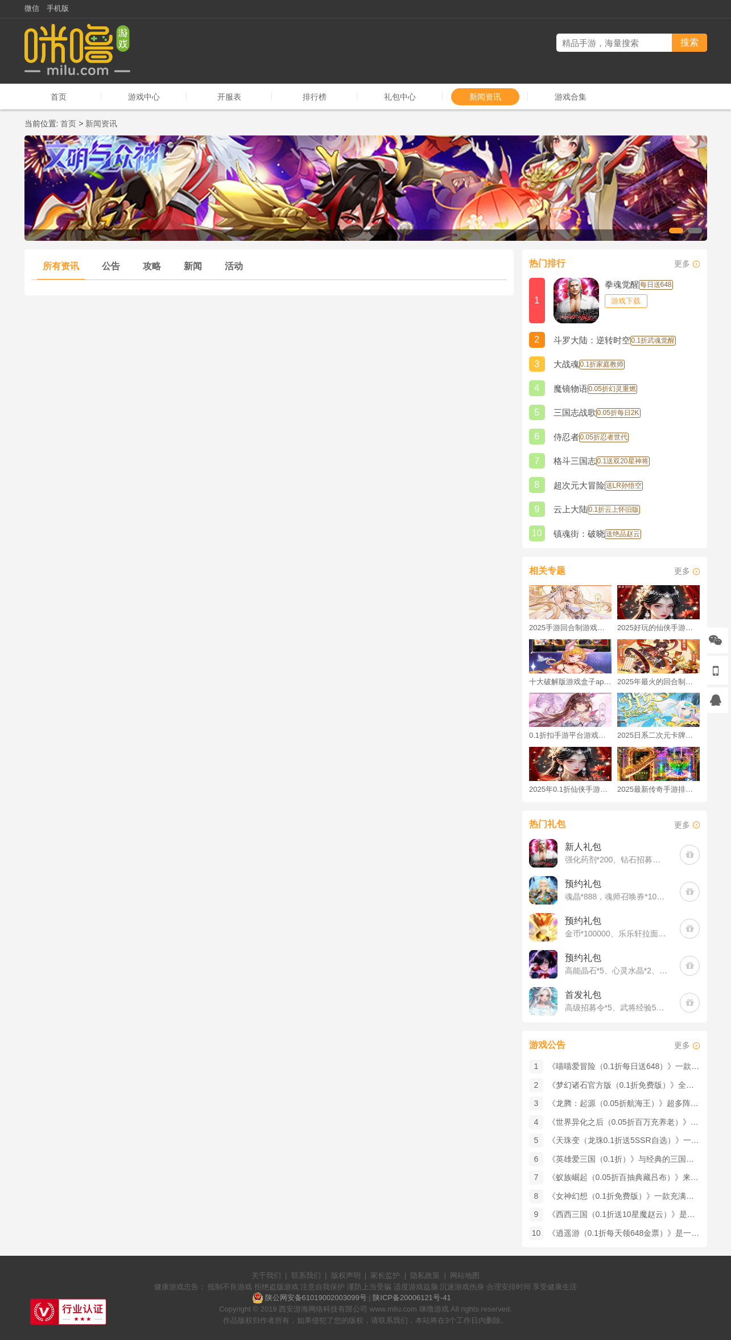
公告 (111, 266)
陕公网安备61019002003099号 (316, 1297)
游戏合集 (571, 96)
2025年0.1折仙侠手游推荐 (570, 789)
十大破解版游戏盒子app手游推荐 (570, 681)
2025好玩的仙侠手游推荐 (658, 627)
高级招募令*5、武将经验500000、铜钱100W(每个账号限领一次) (617, 1007)
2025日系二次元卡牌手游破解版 (658, 735)
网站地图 (465, 1275)
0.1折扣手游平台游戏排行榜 (570, 735)
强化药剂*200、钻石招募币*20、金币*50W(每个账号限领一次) (617, 859)
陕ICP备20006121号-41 (412, 1297)
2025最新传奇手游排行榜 (658, 789)
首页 (59, 96)
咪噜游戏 (434, 1309)
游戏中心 (144, 96)
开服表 (229, 96)
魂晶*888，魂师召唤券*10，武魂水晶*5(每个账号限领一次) (617, 896)
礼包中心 (400, 96)
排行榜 (315, 96)
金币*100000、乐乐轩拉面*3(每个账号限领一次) (617, 933)
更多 (682, 263)
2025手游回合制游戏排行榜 (570, 627)
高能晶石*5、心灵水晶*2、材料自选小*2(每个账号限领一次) (617, 970)
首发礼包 (583, 995)
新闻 (193, 266)
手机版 (58, 8)
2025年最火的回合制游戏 (658, 681)
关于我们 (266, 1275)
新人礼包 (583, 847)
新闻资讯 (485, 96)
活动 (234, 266)
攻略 (152, 266)
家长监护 (385, 1275)
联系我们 (306, 1275)
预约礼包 (583, 884)
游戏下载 (626, 301)
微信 (31, 8)
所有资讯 (61, 266)
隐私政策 (425, 1275)
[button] (676, 230)
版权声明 (346, 1275)
